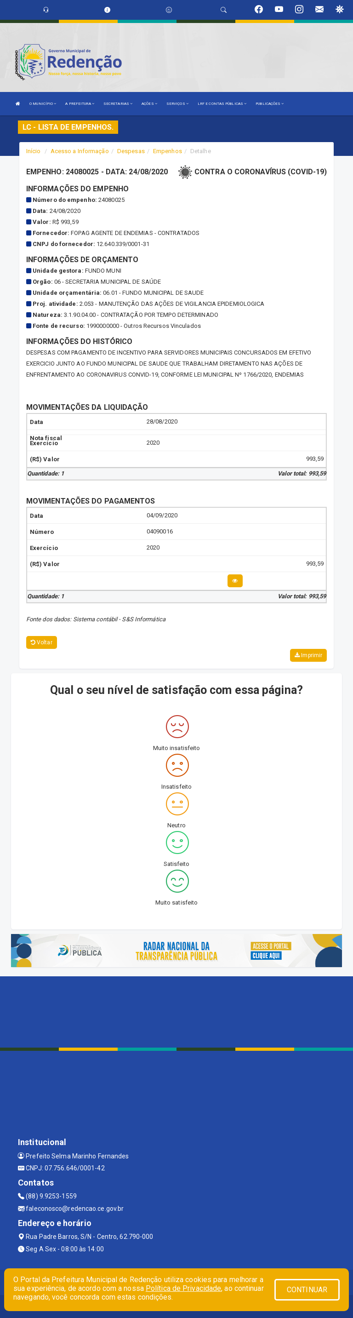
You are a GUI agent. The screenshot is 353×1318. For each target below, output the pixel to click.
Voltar (41, 642)
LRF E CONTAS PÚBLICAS (222, 104)
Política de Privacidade (183, 1288)
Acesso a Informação (80, 151)
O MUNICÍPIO (42, 104)
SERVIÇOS (177, 104)
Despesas (131, 151)
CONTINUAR (307, 1289)
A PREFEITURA (79, 104)
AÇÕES (149, 104)
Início (33, 151)
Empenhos (167, 151)
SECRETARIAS (117, 104)
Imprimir (308, 655)
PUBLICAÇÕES (270, 104)
